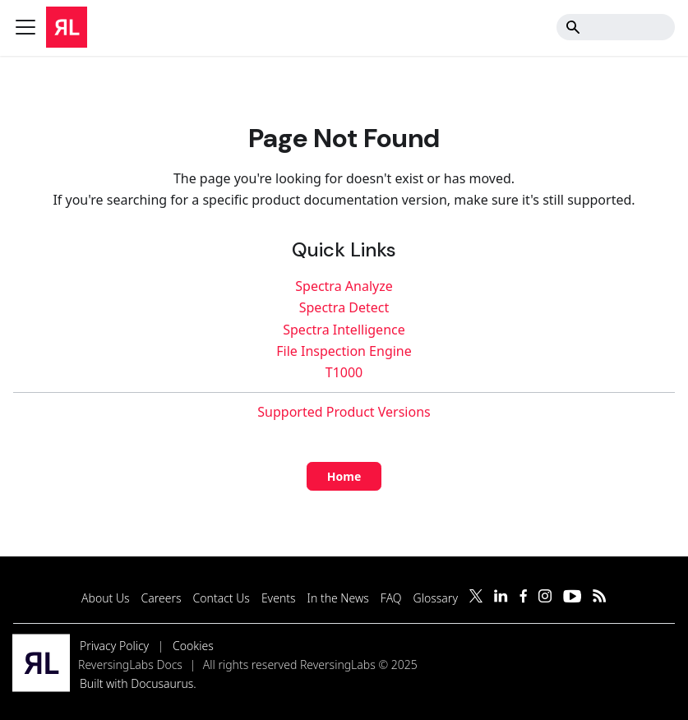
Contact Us (221, 598)
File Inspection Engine (344, 351)
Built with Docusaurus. (138, 683)
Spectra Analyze (343, 286)
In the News (338, 598)
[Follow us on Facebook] (523, 598)
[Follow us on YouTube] (572, 598)
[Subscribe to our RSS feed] (599, 598)
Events (278, 598)
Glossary (435, 598)
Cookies (193, 645)
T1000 (344, 372)
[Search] (615, 27)
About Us (105, 598)
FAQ (391, 598)
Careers (161, 598)
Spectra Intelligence (343, 330)
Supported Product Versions (343, 412)
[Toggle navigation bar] (25, 27)
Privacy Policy (114, 645)
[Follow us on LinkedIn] (501, 598)
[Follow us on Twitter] (476, 598)
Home (344, 476)
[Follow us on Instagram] (545, 598)
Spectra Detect (344, 307)
